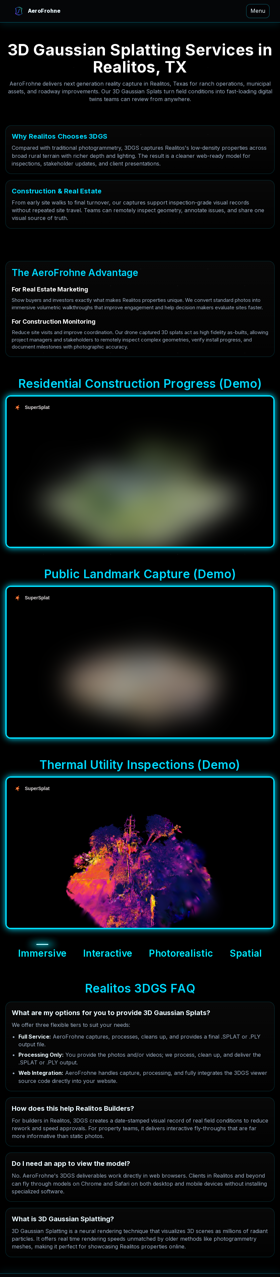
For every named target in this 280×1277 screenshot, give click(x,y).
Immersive (42, 953)
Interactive (107, 953)
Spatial (246, 953)
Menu (257, 10)
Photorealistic (181, 953)
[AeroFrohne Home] (36, 11)
